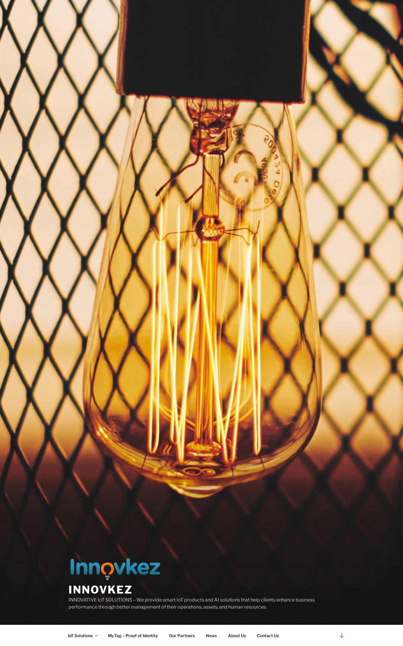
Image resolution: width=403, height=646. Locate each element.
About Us (237, 635)
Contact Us (268, 635)
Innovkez (101, 589)
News (211, 635)
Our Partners (182, 635)
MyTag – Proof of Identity (133, 635)
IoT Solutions (83, 635)
